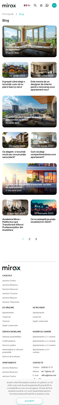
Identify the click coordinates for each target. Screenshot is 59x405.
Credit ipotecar (8, 341)
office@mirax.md (48, 375)
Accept (29, 401)
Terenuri (6, 321)
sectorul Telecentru (10, 302)
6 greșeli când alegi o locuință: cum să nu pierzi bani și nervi (13, 84)
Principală (8, 14)
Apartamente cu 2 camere (44, 341)
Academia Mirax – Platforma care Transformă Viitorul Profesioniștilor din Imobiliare (12, 224)
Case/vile (6, 317)
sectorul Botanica (10, 285)
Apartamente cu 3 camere (44, 345)
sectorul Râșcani (9, 298)
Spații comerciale (10, 325)
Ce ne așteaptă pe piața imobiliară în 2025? (43, 220)
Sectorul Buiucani (10, 289)
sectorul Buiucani (10, 372)
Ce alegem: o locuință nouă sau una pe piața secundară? (14, 154)
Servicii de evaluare (11, 356)
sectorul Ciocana (9, 293)
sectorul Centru (9, 280)
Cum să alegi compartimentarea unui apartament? (43, 154)
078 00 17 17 (47, 367)
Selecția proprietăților (11, 336)
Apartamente (8, 312)
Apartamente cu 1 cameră (44, 336)
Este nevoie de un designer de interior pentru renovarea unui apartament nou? (43, 85)
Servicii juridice (9, 345)
